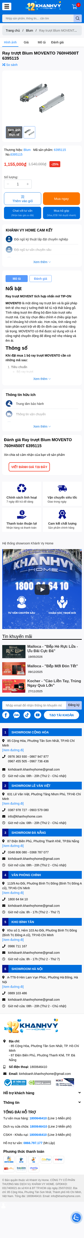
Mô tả (41, 42)
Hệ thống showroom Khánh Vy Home (27, 543)
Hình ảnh (10, 42)
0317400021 (9, 1188)
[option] (42, 98)
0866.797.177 (33, 1143)
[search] (78, 18)
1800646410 (38, 1067)
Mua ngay (61, 199)
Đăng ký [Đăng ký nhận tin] (74, 705)
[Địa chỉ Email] (42, 705)
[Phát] (42, 589)
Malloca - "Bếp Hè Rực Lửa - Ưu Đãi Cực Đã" (52, 648)
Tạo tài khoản (61, 715)
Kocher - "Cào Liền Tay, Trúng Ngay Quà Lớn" (54, 683)
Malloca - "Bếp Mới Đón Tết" (52, 666)
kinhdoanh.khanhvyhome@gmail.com (45, 1074)
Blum (27, 150)
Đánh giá (57, 42)
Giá (26, 42)
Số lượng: (11, 177)
